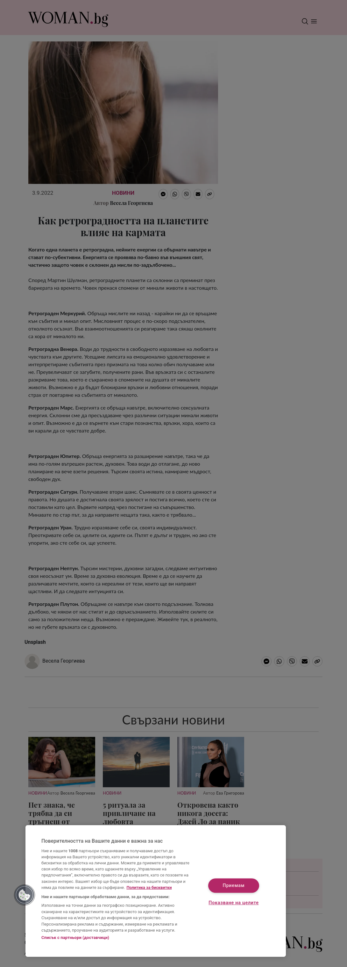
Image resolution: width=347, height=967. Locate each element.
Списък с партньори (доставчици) (75, 937)
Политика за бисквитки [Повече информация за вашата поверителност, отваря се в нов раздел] (149, 887)
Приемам (234, 886)
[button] (24, 895)
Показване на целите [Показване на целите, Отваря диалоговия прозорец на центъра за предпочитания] (233, 902)
